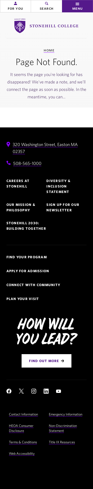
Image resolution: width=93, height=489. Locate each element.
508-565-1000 (27, 163)
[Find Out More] (46, 361)
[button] (15, 6)
